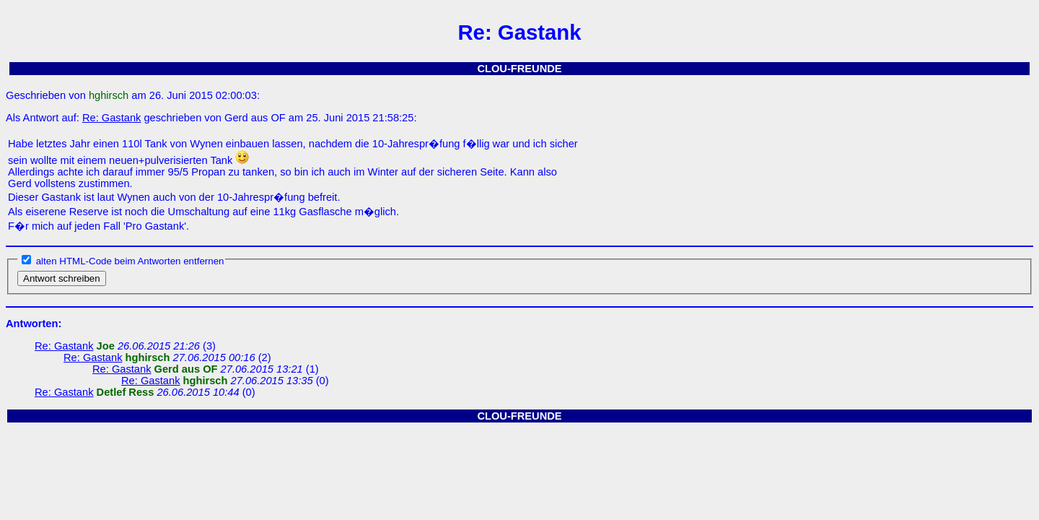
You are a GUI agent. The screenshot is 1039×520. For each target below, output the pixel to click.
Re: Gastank (111, 118)
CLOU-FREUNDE (519, 68)
